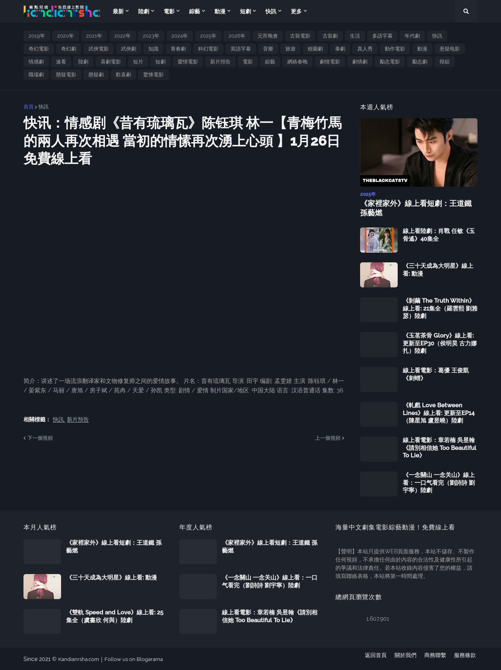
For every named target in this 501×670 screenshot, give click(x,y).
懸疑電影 (66, 75)
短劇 (160, 62)
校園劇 (315, 49)
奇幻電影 (39, 49)
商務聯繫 (435, 659)
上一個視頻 (328, 438)
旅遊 (290, 49)
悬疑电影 (450, 49)
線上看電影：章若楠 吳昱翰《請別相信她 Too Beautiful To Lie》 (439, 447)
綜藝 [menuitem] (194, 11)
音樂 (268, 49)
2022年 (122, 36)
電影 (248, 62)
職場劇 (36, 75)
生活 (355, 36)
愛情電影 (188, 62)
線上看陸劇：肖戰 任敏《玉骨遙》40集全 (439, 234)
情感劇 (36, 62)
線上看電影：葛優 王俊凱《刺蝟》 (436, 374)
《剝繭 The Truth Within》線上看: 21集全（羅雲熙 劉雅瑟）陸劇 (440, 308)
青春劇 (178, 49)
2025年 (208, 36)
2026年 (237, 36)
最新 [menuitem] (118, 11)
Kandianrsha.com (80, 659)
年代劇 (412, 36)
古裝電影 (300, 36)
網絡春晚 (297, 62)
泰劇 (340, 49)
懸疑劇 (96, 75)
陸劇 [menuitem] (143, 11)
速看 (61, 62)
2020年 (65, 36)
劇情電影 (330, 62)
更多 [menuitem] (296, 11)
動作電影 (395, 49)
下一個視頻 (40, 438)
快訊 (437, 36)
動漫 (422, 49)
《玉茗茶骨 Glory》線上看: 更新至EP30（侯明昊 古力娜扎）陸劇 (440, 343)
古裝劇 (330, 36)
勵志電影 (390, 62)
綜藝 (270, 62)
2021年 (94, 36)
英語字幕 (241, 49)
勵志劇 (419, 62)
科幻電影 (208, 49)
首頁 (28, 106)
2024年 (179, 36)
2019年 (37, 36)
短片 (138, 62)
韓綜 (445, 62)
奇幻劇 (68, 49)
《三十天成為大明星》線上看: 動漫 (438, 269)
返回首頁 (373, 659)
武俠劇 (128, 49)
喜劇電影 (111, 62)
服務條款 (467, 659)
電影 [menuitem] (169, 11)
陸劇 (83, 62)
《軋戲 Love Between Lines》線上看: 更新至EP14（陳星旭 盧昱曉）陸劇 (438, 412)
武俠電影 (98, 49)
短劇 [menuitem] (245, 11)
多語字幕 (382, 36)
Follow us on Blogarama (139, 659)
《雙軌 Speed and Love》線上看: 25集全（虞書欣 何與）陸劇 (114, 616)
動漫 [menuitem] (219, 11)
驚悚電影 (153, 75)
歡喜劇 (123, 75)
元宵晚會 (268, 36)
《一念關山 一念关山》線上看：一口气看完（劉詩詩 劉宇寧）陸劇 (439, 482)
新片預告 (220, 62)
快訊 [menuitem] (270, 11)
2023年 (151, 36)
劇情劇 (360, 62)
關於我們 (404, 659)
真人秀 (365, 49)
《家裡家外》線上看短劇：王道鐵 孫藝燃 (417, 208)
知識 (153, 49)
